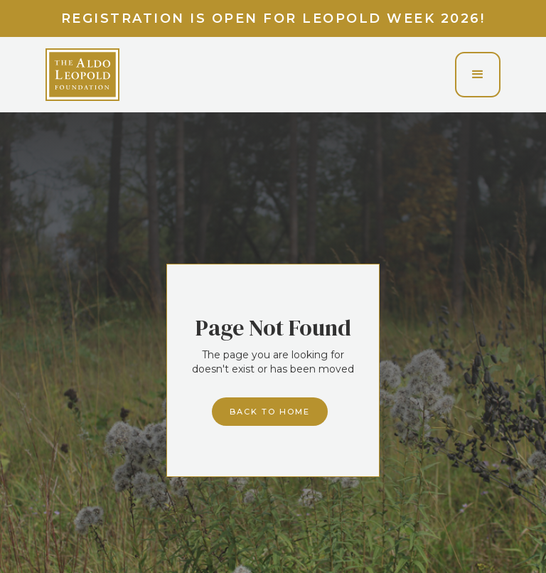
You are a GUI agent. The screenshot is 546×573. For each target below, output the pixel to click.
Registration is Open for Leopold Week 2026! (273, 18)
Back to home (270, 412)
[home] (82, 74)
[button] (477, 74)
